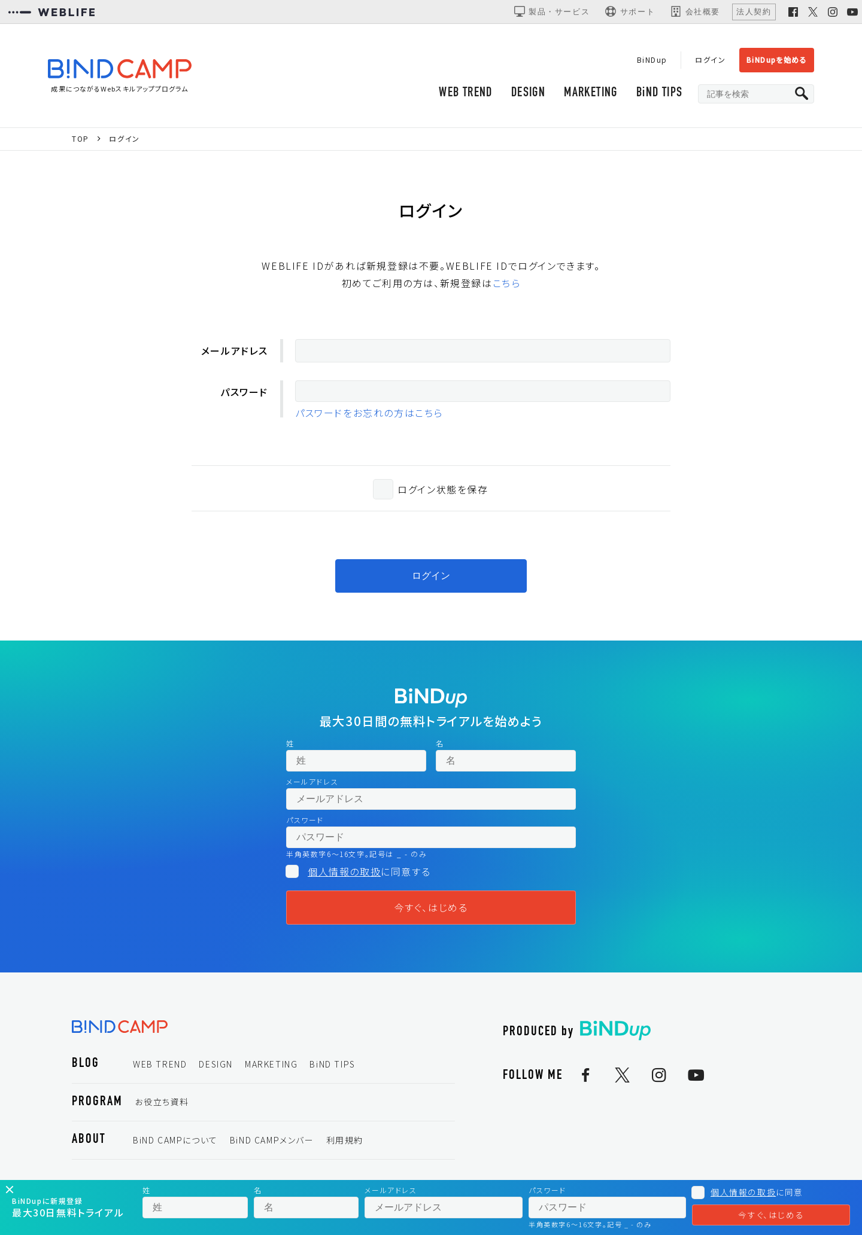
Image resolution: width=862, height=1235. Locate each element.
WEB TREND (462, 94)
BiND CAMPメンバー (272, 1142)
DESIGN (526, 94)
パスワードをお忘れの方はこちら (369, 415)
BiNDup (650, 59)
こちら (507, 285)
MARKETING (589, 94)
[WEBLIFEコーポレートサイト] (51, 12)
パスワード (244, 394)
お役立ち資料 (162, 1104)
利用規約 (344, 1142)
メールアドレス (234, 353)
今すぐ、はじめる (431, 909)
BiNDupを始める (776, 59)
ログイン (709, 59)
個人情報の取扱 (344, 874)
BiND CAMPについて (175, 1142)
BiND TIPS (658, 94)
